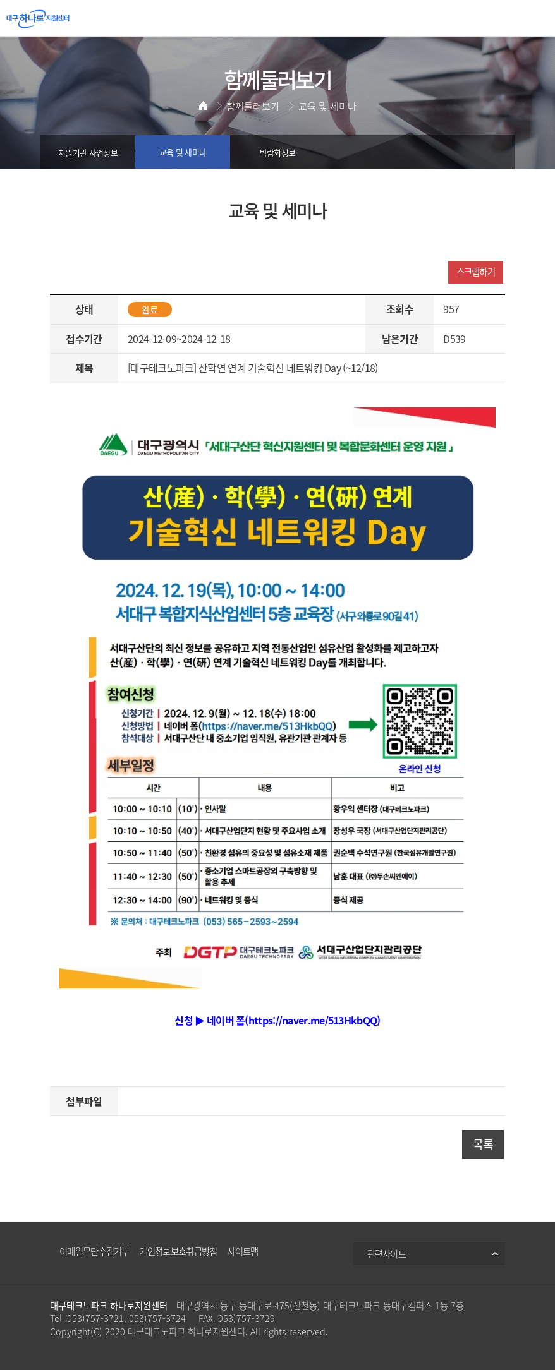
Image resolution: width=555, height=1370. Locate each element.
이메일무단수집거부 (94, 1251)
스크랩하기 (476, 272)
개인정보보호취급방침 (178, 1251)
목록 (483, 1144)
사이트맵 (242, 1251)
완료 (150, 309)
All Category (536, 19)
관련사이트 (386, 1254)
